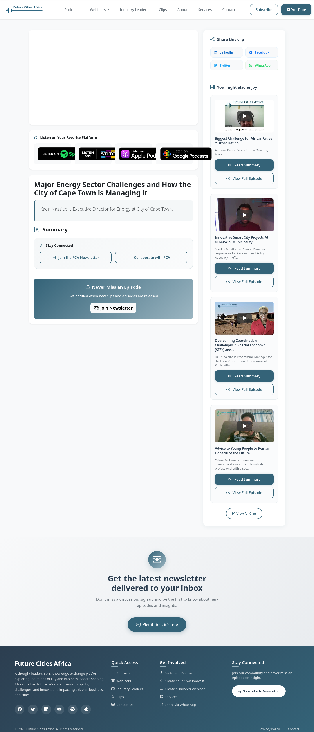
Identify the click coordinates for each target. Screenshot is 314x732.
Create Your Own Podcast (182, 676)
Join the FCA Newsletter (75, 256)
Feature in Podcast (177, 668)
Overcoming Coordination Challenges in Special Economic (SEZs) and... (240, 343)
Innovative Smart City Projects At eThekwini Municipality (242, 238)
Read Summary (244, 164)
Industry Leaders (134, 9)
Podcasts (72, 9)
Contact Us (122, 700)
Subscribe (264, 9)
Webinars (121, 676)
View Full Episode (244, 177)
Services (205, 9)
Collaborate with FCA (152, 256)
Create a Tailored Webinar (182, 684)
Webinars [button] (98, 9)
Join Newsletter (113, 307)
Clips (163, 9)
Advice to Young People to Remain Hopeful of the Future (243, 447)
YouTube (296, 9)
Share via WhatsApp (178, 700)
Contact (228, 9)
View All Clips (244, 508)
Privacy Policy (270, 724)
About (182, 9)
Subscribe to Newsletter (259, 686)
